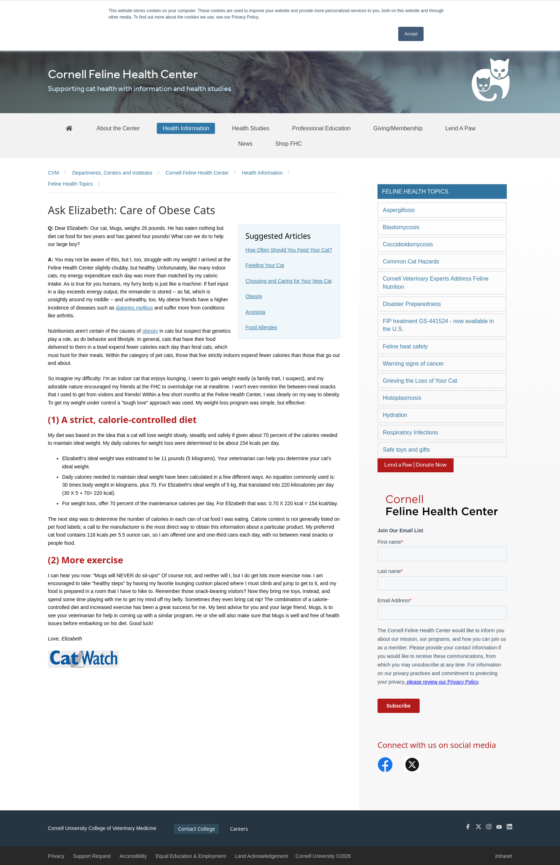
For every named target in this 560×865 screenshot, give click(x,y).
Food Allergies (261, 327)
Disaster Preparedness (412, 304)
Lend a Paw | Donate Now (415, 465)
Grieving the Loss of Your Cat (420, 381)
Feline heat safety (405, 346)
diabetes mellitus (134, 308)
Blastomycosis (401, 227)
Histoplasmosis (402, 398)
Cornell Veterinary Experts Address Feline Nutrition (436, 283)
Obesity (253, 296)
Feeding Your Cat (264, 265)
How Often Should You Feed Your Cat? (288, 250)
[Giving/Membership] (398, 128)
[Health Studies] (250, 128)
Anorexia (255, 312)
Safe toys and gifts (406, 450)
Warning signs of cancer (413, 364)
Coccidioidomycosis (408, 244)
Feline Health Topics (415, 191)
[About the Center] (118, 128)
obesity (150, 331)
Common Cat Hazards (411, 261)
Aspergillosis (399, 210)
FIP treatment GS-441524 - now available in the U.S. (438, 325)
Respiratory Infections (410, 432)
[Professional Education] (321, 128)
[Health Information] (186, 128)
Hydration (395, 415)
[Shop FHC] (289, 143)
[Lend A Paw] (460, 128)
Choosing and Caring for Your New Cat (288, 281)
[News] (245, 143)
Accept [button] (411, 33)
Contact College (196, 828)
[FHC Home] (69, 128)
